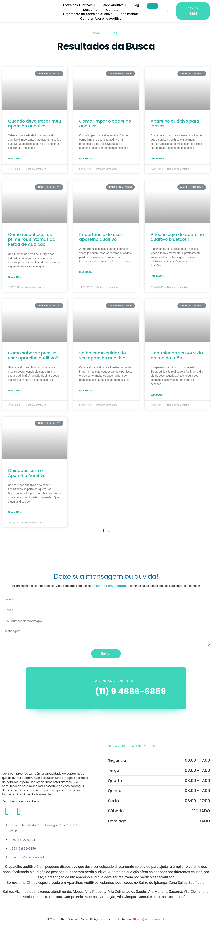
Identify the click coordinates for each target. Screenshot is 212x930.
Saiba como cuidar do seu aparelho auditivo (102, 355)
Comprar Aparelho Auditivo (100, 18)
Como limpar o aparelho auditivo (105, 123)
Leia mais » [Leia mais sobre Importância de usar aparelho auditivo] (86, 272)
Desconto (91, 10)
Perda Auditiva (113, 5)
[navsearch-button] (167, 11)
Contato (112, 10)
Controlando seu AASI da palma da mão (177, 355)
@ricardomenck (153, 919)
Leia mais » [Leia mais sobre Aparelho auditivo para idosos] (157, 158)
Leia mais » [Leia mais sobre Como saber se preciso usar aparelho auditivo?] (14, 390)
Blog (135, 5)
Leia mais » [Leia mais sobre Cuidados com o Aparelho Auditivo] (14, 512)
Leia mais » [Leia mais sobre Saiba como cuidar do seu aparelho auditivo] (86, 390)
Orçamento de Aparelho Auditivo (87, 14)
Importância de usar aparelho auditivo (100, 237)
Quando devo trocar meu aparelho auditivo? (34, 123)
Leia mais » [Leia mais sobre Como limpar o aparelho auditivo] (86, 158)
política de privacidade (108, 586)
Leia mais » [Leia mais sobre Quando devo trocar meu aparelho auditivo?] (14, 158)
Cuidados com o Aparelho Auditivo (26, 473)
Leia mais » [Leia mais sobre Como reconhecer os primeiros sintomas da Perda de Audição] (14, 277)
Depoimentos (128, 14)
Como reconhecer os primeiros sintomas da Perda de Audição (31, 239)
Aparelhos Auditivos (78, 5)
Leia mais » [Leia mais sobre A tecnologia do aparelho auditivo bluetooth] (157, 276)
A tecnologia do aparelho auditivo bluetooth (177, 237)
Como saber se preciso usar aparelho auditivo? (33, 355)
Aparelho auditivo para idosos (175, 123)
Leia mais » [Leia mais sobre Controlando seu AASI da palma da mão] (157, 394)
